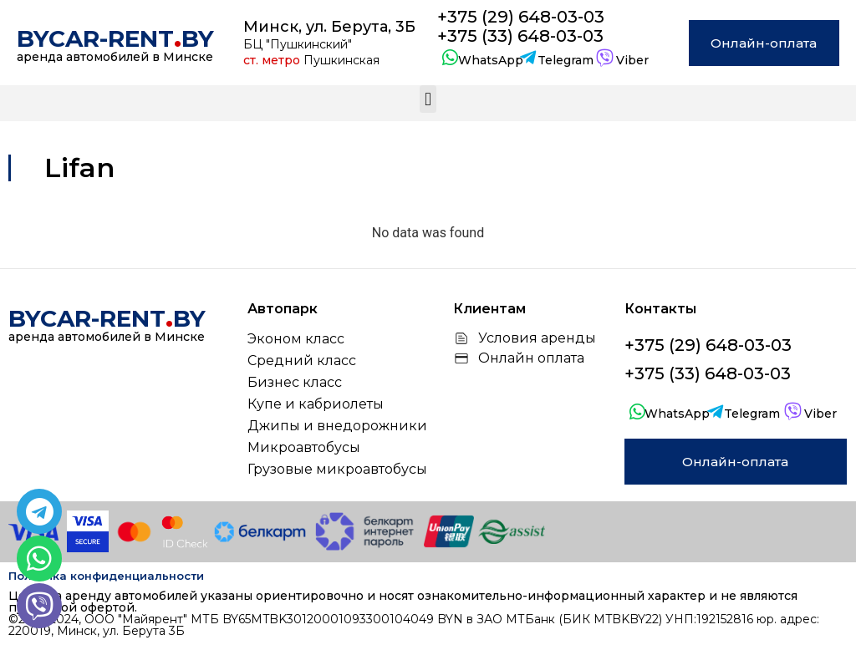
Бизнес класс (294, 382)
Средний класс (301, 360)
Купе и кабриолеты (315, 404)
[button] (428, 99)
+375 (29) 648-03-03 (520, 17)
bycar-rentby (115, 38)
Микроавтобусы (303, 447)
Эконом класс (295, 339)
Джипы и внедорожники (337, 426)
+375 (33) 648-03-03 (520, 36)
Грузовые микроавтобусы (337, 469)
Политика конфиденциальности (106, 575)
